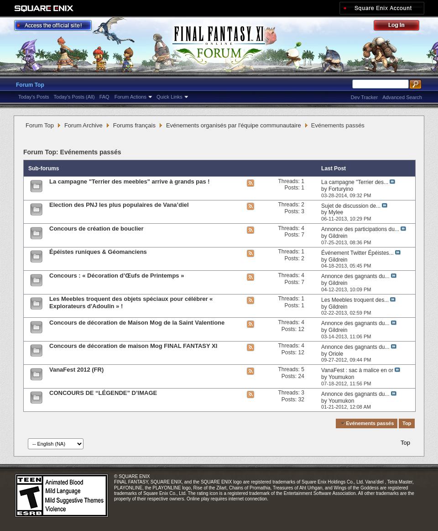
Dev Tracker (364, 97)
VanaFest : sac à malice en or (357, 370)
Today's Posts (33, 97)
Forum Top (30, 85)
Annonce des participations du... (360, 229)
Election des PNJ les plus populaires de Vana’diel (119, 204)
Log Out (401, 27)
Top (406, 423)
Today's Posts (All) (74, 97)
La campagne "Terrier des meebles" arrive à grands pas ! (129, 181)
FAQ (104, 97)
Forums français (134, 125)
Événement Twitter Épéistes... (357, 253)
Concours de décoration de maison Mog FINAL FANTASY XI (133, 345)
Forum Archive (83, 125)
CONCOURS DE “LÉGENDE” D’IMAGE (103, 392)
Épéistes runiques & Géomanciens (98, 251)
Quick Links (169, 97)
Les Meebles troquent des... (355, 300)
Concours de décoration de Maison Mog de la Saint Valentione (136, 322)
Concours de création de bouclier (96, 228)
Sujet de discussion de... (351, 206)
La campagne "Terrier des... (354, 182)
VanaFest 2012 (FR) (76, 369)
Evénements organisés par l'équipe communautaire (233, 125)
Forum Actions (130, 97)
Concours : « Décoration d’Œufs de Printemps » (116, 275)
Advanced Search (402, 97)
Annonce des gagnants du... (355, 276)
